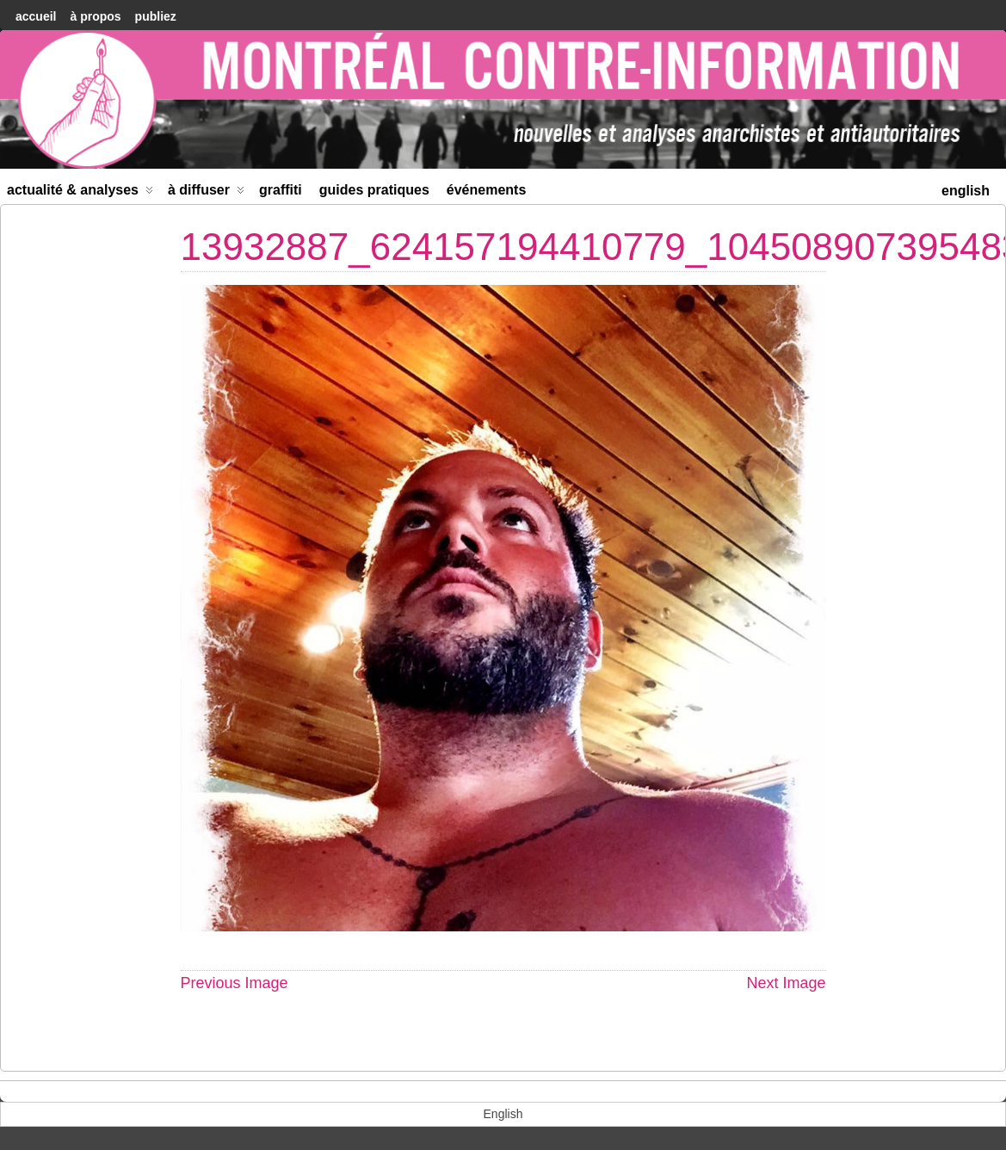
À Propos (95, 16)
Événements (487, 189)
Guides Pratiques (374, 189)
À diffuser (206, 193)
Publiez (155, 16)
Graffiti (280, 189)
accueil (35, 16)
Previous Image (234, 983)
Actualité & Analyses (80, 193)
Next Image (785, 983)
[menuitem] (966, 189)
